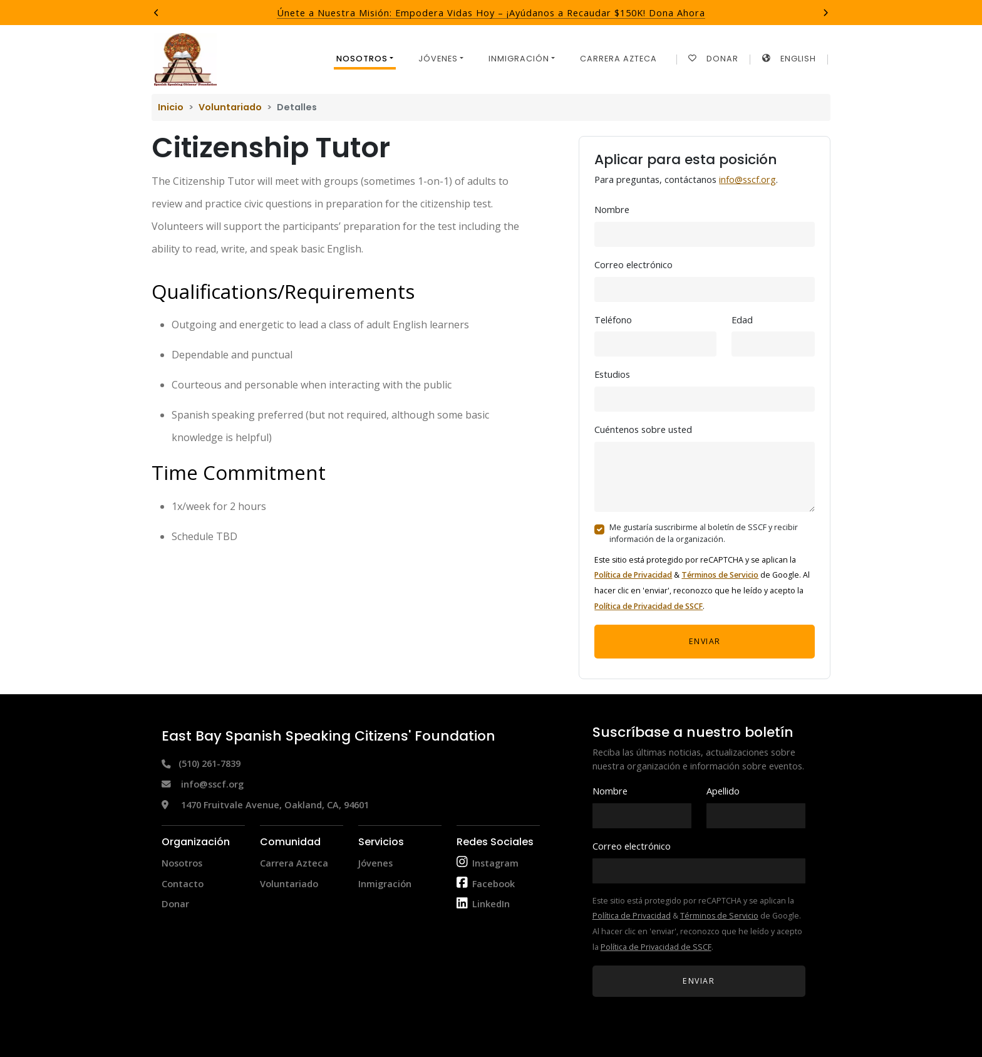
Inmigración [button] (518, 58)
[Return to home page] (185, 59)
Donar (713, 58)
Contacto (183, 883)
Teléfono (613, 319)
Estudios (612, 374)
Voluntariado (230, 107)
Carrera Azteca (618, 58)
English (789, 58)
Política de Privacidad (633, 575)
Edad (742, 319)
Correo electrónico (633, 264)
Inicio (170, 107)
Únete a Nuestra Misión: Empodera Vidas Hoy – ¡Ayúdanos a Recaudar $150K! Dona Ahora (491, 12)
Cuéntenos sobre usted (643, 429)
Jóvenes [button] (438, 58)
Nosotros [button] (362, 58)
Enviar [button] (705, 641)
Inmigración (384, 883)
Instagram (495, 863)
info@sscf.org (747, 179)
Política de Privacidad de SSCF (648, 606)
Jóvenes (375, 863)
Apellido (723, 790)
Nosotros (182, 863)
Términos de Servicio (719, 575)
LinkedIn (491, 903)
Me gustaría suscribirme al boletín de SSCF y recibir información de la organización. (703, 533)
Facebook (493, 883)
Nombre (611, 209)
